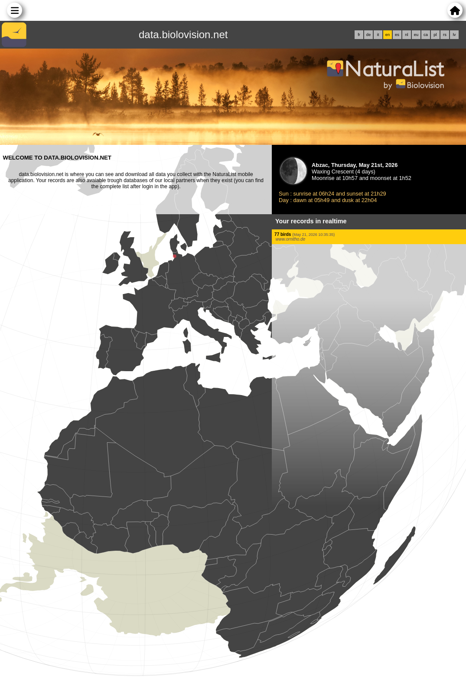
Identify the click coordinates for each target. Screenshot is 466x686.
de (368, 35)
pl (435, 35)
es (397, 35)
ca (426, 35)
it (378, 35)
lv (454, 35)
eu (416, 35)
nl (406, 35)
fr (359, 35)
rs (444, 35)
